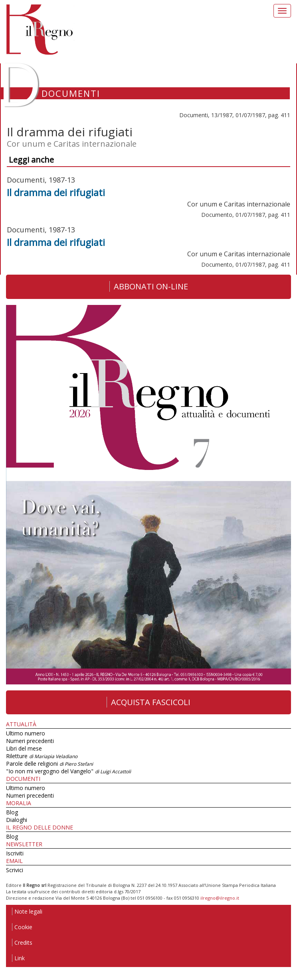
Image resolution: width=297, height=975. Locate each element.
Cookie (22, 927)
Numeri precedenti (30, 741)
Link (18, 958)
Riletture (41, 756)
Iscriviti (15, 853)
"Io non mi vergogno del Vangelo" (68, 771)
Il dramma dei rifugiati (56, 192)
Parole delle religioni (49, 763)
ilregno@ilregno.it (219, 898)
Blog (12, 812)
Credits (22, 942)
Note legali (27, 911)
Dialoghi (16, 820)
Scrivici (14, 870)
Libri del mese (24, 748)
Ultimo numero (25, 733)
